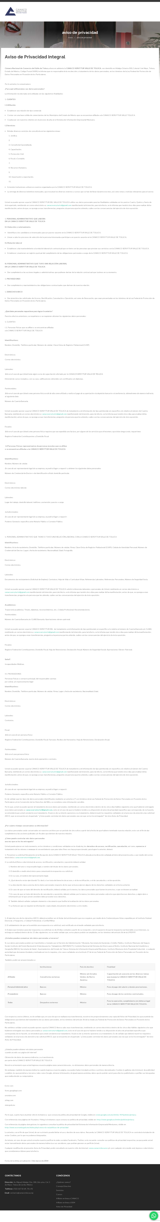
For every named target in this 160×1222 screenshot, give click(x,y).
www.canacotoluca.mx (98, 1160)
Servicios (60, 1202)
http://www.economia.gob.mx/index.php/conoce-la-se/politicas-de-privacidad (36, 1139)
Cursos (59, 1206)
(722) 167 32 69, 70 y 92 (23, 1200)
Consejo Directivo (63, 1198)
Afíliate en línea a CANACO (67, 1210)
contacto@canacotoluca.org (21, 1204)
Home (70, 49)
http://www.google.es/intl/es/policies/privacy (115, 1131)
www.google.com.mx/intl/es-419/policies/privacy (116, 1126)
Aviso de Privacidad (64, 1218)
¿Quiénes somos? (63, 1194)
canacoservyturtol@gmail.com (59, 217)
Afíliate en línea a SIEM (65, 1214)
